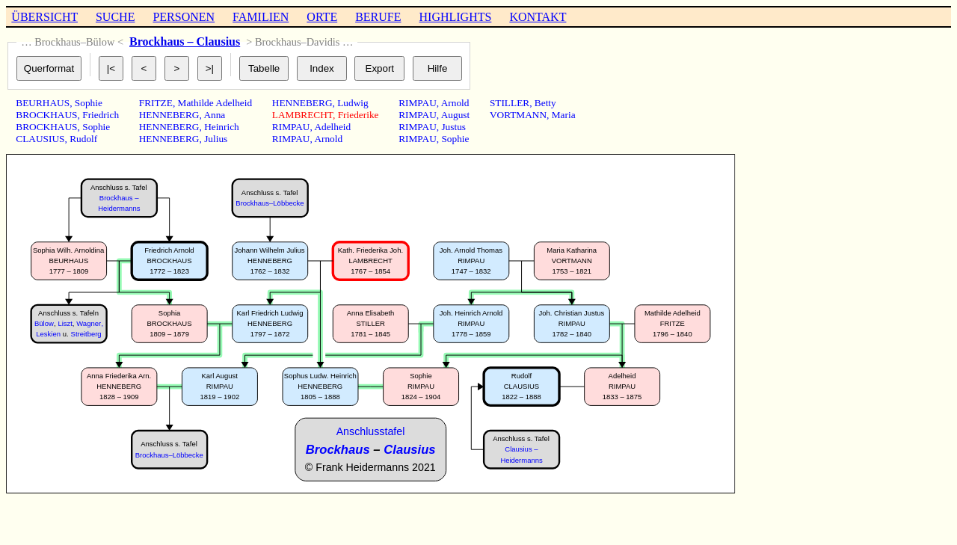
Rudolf (83, 138)
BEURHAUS (43, 102)
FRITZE (156, 102)
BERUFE (378, 16)
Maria (564, 114)
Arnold (328, 138)
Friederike (358, 114)
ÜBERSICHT (44, 16)
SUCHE (115, 16)
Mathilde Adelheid (215, 102)
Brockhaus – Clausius (184, 41)
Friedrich (100, 114)
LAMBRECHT (302, 114)
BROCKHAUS (46, 114)
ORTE (322, 16)
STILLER (509, 102)
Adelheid (332, 126)
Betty (545, 102)
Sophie (88, 102)
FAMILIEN (261, 16)
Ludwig (352, 102)
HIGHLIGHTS (455, 16)
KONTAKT (537, 16)
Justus (453, 126)
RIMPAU (291, 126)
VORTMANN (518, 114)
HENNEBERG (169, 114)
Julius (215, 138)
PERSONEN (184, 16)
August (455, 114)
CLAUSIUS (40, 138)
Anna (214, 114)
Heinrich (221, 126)
